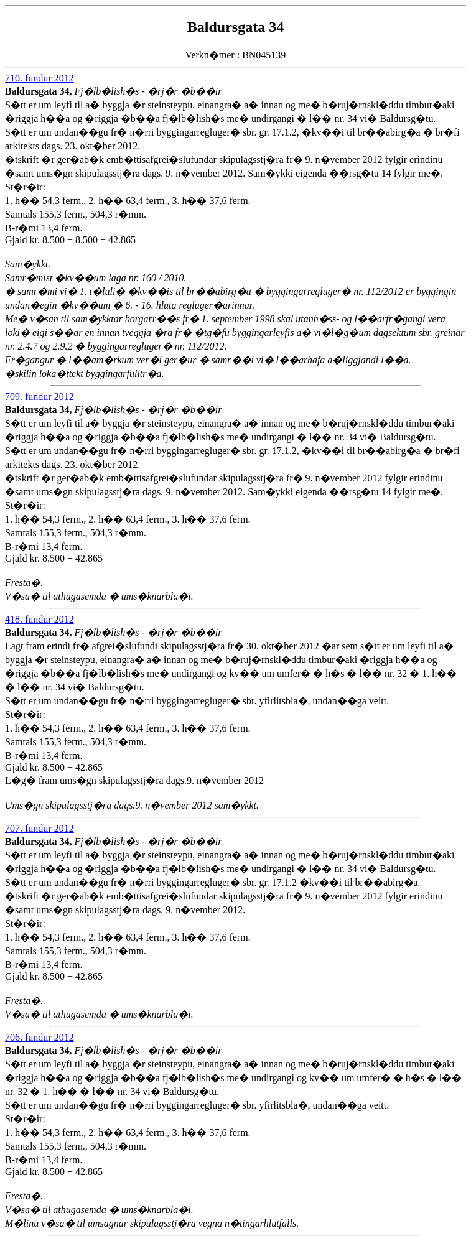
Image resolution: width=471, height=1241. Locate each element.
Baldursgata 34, (40, 91)
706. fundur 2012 (39, 1037)
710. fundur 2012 (39, 78)
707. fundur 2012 (39, 828)
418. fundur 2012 (39, 619)
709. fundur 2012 (39, 396)
